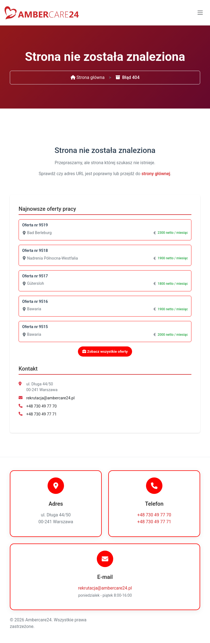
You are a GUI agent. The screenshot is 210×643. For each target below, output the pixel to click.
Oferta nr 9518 (35, 250)
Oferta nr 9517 (35, 276)
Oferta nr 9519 (35, 225)
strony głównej (155, 173)
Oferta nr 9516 (35, 301)
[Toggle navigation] (200, 12)
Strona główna (88, 77)
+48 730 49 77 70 (41, 406)
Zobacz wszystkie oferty (105, 351)
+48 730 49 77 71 (41, 414)
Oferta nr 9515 (35, 327)
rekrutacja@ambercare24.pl (50, 398)
